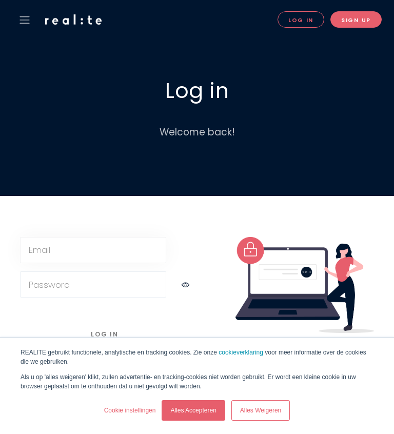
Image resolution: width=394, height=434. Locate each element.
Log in (300, 20)
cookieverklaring (241, 352)
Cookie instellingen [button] (130, 410)
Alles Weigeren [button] (260, 410)
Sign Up (356, 20)
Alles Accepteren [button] (193, 410)
